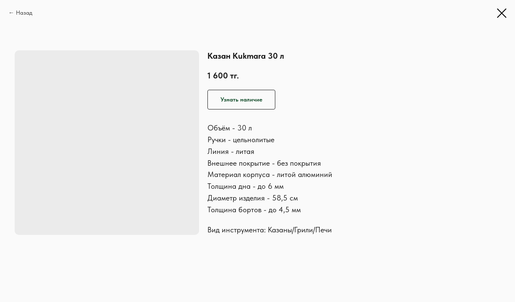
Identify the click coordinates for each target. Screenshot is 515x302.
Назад (24, 12)
